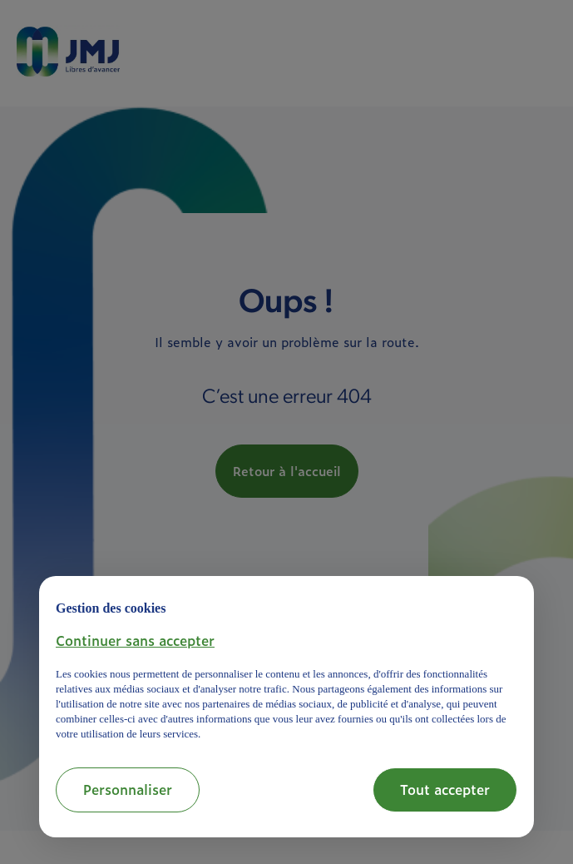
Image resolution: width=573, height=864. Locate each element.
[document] (286, 667)
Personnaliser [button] (127, 789)
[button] (135, 640)
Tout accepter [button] (445, 789)
